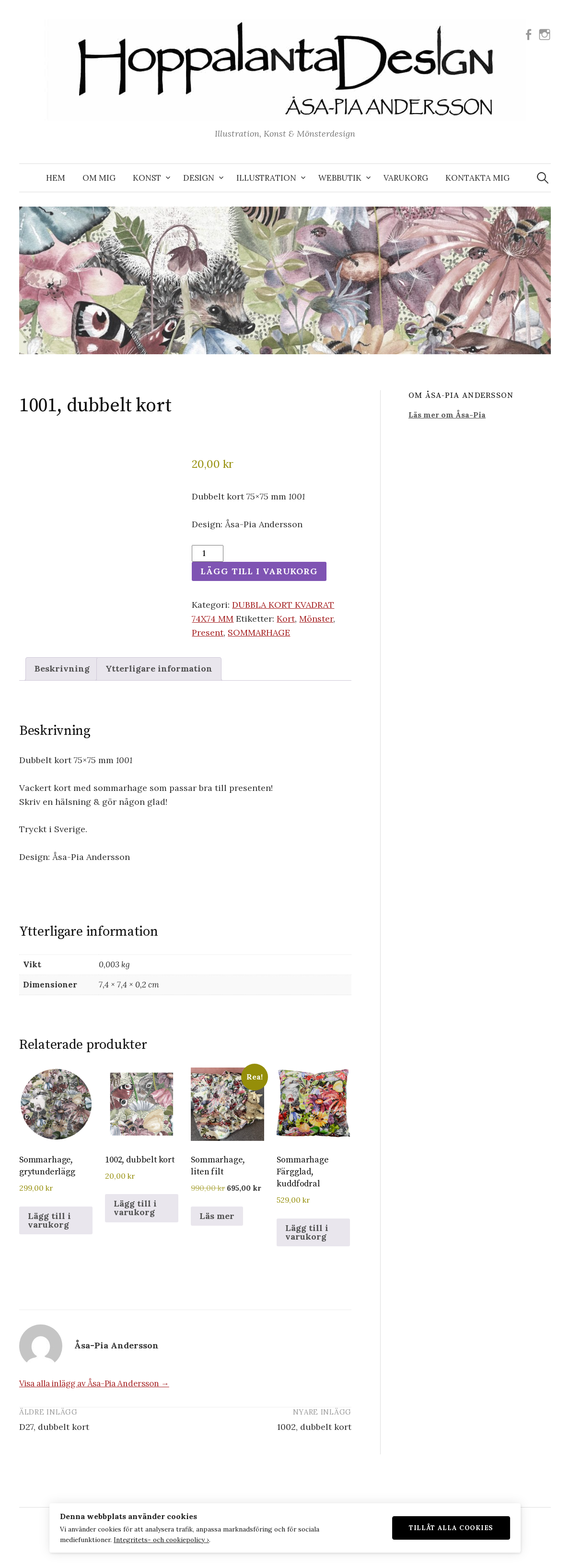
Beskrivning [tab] (62, 668)
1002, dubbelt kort (314, 1427)
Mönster (316, 618)
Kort (286, 618)
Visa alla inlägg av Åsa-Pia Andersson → (94, 1383)
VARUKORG (406, 178)
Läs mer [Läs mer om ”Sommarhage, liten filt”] (216, 1215)
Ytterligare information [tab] (158, 668)
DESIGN (198, 178)
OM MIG (99, 178)
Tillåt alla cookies (466, 1526)
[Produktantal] (207, 553)
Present (207, 632)
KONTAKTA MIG (477, 178)
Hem (55, 178)
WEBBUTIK (339, 178)
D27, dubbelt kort (54, 1427)
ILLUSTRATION (266, 178)
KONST (147, 178)
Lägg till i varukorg (260, 571)
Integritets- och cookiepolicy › (147, 1538)
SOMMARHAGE (259, 632)
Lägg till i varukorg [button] (49, 1220)
